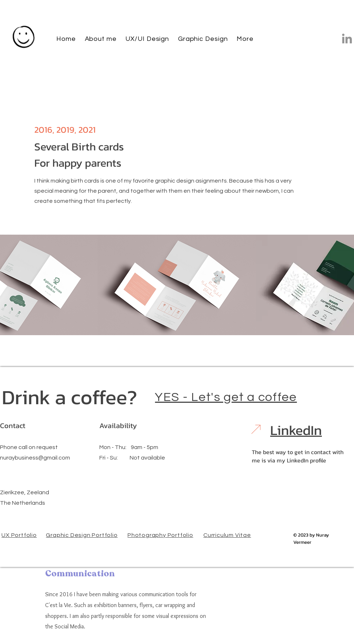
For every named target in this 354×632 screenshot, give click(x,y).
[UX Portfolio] (20, 535)
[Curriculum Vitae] (228, 535)
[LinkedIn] (347, 38)
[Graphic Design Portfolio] (82, 535)
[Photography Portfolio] (161, 535)
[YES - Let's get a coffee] (226, 397)
